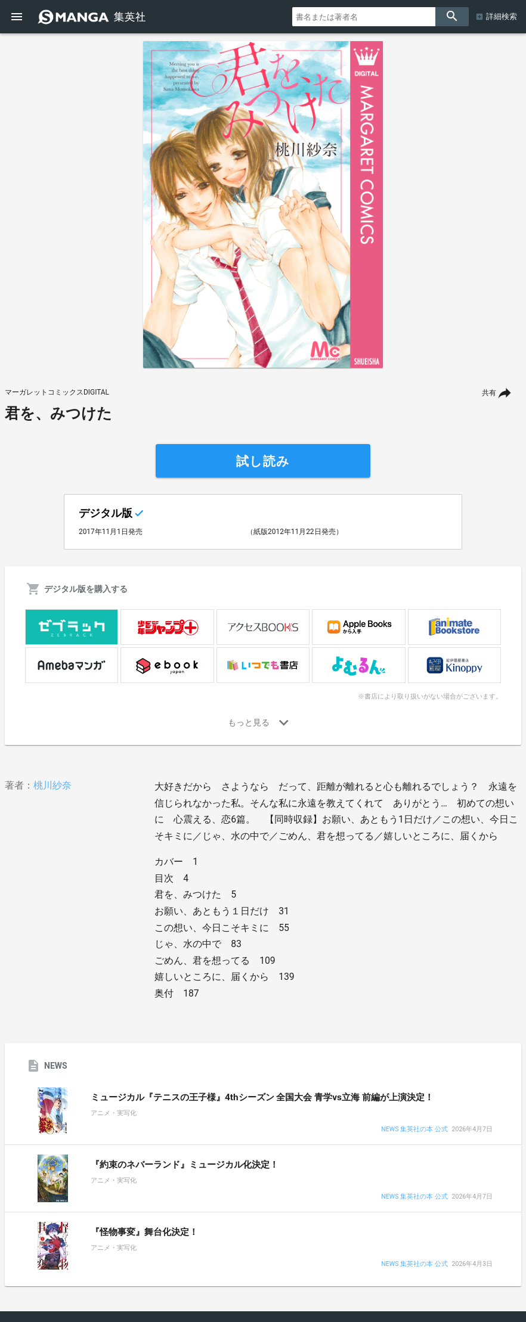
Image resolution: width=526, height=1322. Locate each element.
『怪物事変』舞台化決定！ (144, 1232)
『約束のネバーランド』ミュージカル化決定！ (185, 1164)
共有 (489, 393)
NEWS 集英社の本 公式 (414, 1130)
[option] (263, 204)
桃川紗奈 (52, 785)
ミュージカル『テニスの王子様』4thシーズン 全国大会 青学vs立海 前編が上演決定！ (262, 1097)
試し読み (263, 461)
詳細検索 (501, 16)
